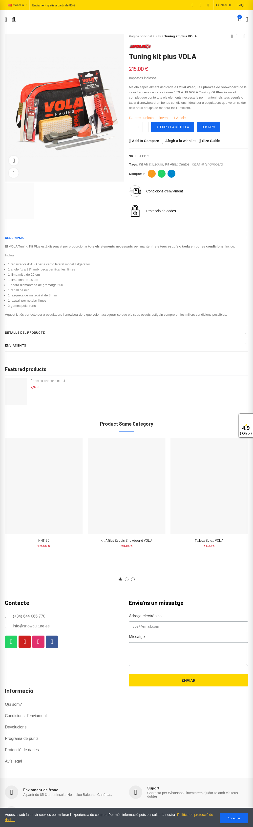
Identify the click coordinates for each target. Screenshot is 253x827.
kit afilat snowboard (207, 164)
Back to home (238, 36)
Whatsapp (162, 174)
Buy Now (208, 127)
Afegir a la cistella (172, 127)
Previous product (232, 36)
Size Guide (211, 141)
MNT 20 (43, 540)
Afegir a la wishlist (180, 141)
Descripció (14, 237)
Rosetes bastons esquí (48, 380)
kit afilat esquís (151, 164)
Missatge (137, 637)
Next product (244, 36)
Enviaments (15, 345)
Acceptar (234, 818)
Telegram (171, 174)
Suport (153, 788)
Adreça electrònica (152, 174)
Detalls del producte (25, 332)
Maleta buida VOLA (209, 540)
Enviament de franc (40, 789)
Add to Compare (145, 141)
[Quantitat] (139, 127)
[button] (224, 5)
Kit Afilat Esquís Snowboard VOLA (126, 540)
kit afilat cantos (177, 164)
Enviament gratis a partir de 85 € (53, 5)
